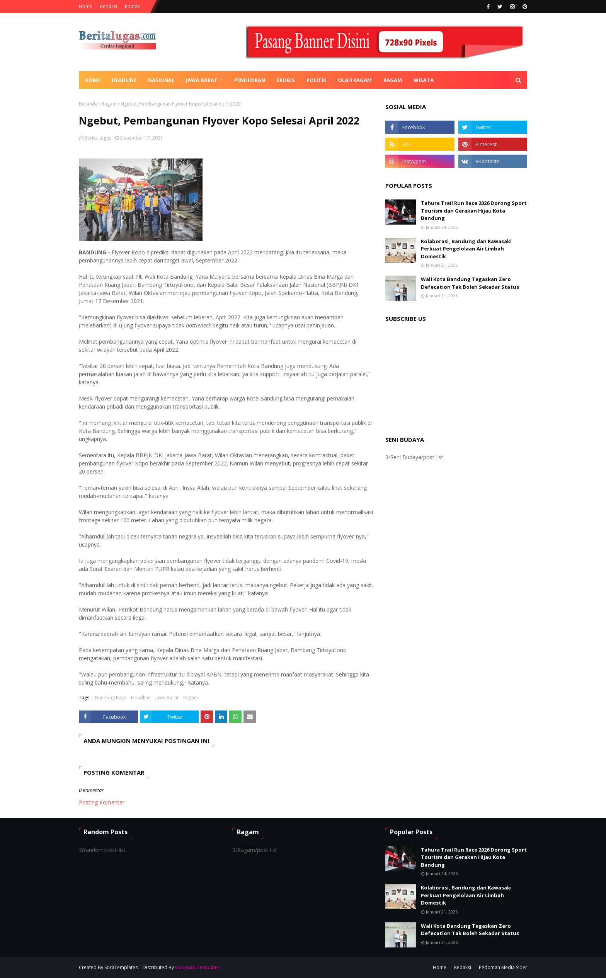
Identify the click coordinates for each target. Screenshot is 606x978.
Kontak (132, 6)
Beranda (88, 104)
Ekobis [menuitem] (286, 80)
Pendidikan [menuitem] (249, 80)
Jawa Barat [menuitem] (202, 80)
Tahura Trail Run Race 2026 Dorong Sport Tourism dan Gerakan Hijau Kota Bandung (474, 210)
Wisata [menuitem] (424, 80)
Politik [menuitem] (316, 80)
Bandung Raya (110, 697)
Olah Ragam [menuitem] (355, 80)
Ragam (109, 104)
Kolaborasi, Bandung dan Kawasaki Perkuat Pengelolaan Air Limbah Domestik (466, 249)
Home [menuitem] (92, 80)
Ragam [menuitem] (392, 80)
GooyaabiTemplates (197, 967)
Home (85, 6)
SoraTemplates (121, 967)
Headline (141, 697)
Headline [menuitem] (124, 80)
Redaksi (108, 6)
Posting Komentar (101, 802)
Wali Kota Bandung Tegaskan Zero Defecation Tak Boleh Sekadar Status (470, 283)
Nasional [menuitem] (161, 80)
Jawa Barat (167, 697)
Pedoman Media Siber (503, 967)
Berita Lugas (97, 138)
